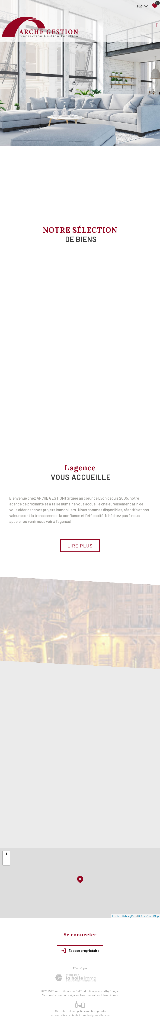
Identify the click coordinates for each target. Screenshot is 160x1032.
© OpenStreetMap (148, 916)
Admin (114, 995)
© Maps (129, 916)
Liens (105, 995)
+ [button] (6, 854)
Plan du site (49, 995)
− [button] (6, 861)
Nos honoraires (90, 995)
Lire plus (80, 545)
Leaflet (116, 916)
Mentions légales (68, 995)
